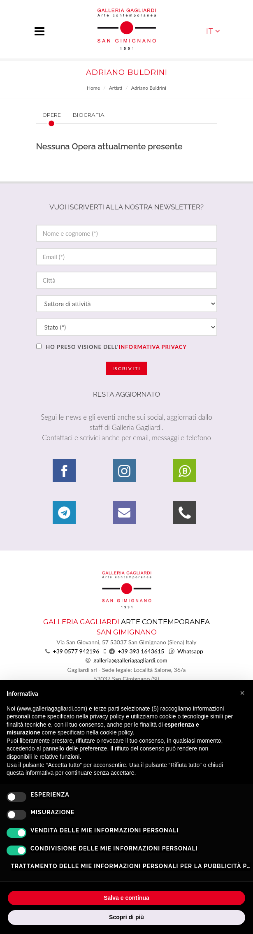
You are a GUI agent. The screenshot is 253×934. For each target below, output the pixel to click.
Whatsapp (190, 651)
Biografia (88, 115)
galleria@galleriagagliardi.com (130, 660)
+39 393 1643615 (141, 651)
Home (93, 88)
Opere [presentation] (51, 115)
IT (213, 31)
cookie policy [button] (116, 732)
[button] (242, 692)
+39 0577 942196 (76, 651)
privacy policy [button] (107, 716)
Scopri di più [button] (126, 917)
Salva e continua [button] (126, 898)
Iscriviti (126, 368)
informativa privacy (152, 347)
